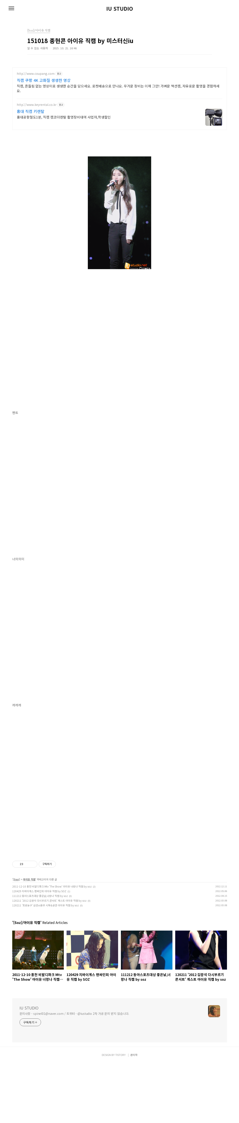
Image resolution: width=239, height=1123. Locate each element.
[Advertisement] (119, 879)
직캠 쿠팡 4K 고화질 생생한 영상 (44, 80)
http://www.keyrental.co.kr (36, 104)
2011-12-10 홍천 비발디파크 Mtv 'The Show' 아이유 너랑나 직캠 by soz (52, 946)
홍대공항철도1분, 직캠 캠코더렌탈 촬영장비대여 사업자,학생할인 (64, 116)
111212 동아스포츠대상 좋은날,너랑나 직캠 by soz (40, 956)
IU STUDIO (119, 8)
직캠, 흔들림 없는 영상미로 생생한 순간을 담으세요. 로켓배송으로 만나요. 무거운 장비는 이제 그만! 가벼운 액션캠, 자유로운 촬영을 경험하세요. (118, 88)
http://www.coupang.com (36, 73)
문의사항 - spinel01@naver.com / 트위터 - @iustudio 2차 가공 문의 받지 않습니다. (74, 1073)
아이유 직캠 (29, 939)
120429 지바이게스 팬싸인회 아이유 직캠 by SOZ (39, 951)
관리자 (133, 1115)
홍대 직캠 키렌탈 (30, 111)
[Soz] (16, 939)
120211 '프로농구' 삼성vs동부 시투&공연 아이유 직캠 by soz (45, 965)
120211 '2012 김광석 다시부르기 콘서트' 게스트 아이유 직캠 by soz (49, 960)
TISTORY (120, 1115)
